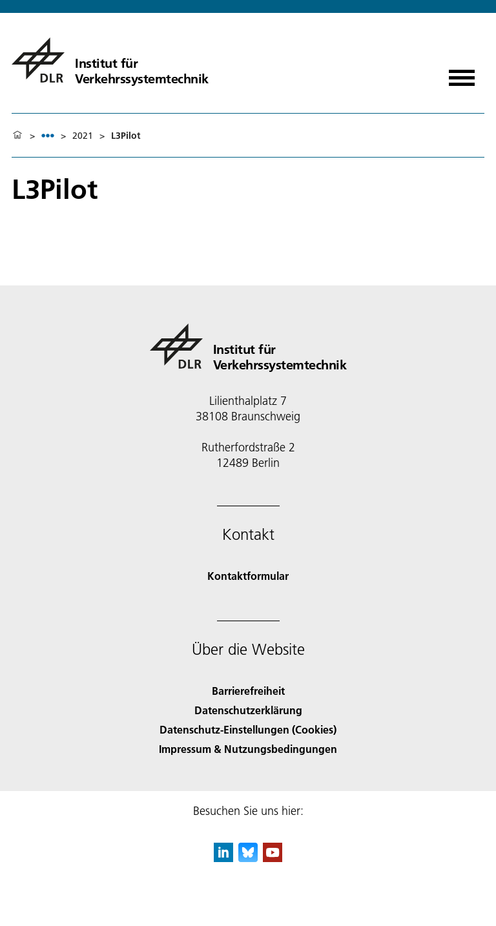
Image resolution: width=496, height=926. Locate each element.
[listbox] (47, 135)
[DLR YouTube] (272, 857)
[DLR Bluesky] (248, 857)
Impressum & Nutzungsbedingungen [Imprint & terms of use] (248, 749)
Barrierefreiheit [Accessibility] (248, 690)
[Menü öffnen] (461, 73)
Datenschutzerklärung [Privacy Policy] (248, 710)
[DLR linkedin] (223, 857)
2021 (82, 135)
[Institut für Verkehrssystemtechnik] (110, 60)
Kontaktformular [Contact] (248, 575)
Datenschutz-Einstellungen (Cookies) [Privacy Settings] (248, 729)
